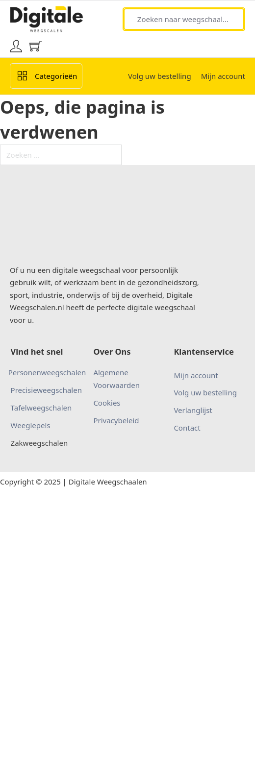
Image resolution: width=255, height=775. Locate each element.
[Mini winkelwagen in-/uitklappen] (35, 46)
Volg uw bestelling (159, 76)
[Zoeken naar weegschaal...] (184, 19)
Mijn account (223, 76)
